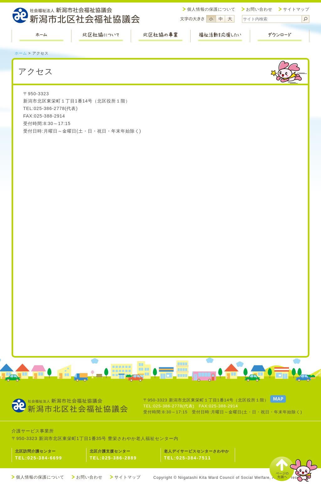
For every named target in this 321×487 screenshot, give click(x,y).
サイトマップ (296, 9)
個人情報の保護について (211, 9)
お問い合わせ (259, 9)
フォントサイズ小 (211, 19)
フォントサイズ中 (220, 19)
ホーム (21, 53)
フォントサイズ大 (229, 19)
